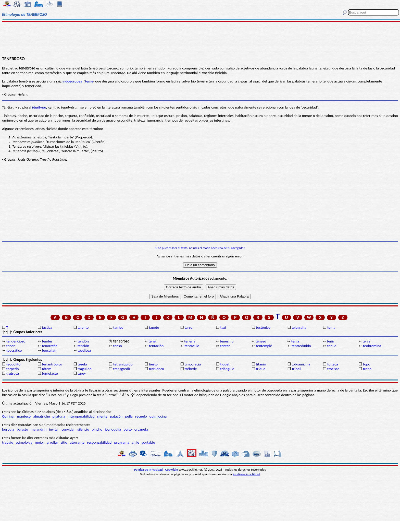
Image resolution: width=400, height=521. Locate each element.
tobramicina (301, 364)
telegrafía (299, 327)
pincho (97, 429)
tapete (154, 327)
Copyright (171, 469)
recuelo (141, 416)
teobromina (372, 346)
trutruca (12, 373)
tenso (117, 346)
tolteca (332, 364)
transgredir (121, 368)
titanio (261, 364)
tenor (10, 346)
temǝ (89, 81)
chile (135, 442)
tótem (46, 368)
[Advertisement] (200, 38)
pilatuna (59, 416)
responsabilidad (99, 442)
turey (82, 373)
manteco (24, 416)
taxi (223, 327)
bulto (128, 429)
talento (83, 327)
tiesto (153, 364)
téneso (261, 341)
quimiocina (158, 416)
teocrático (14, 350)
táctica (47, 327)
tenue (331, 346)
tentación (156, 346)
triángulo (227, 368)
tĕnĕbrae (39, 107)
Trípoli (296, 368)
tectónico (263, 327)
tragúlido (85, 368)
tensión (83, 346)
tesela (82, 364)
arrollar (52, 442)
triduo (260, 368)
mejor (39, 442)
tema (331, 327)
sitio (64, 442)
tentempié (264, 346)
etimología (24, 442)
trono (367, 368)
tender (47, 341)
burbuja (8, 429)
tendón (83, 341)
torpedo (12, 368)
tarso (188, 327)
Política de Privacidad (149, 469)
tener (152, 341)
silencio (83, 429)
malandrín (38, 429)
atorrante (77, 442)
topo (366, 364)
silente (102, 416)
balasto (22, 429)
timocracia (192, 364)
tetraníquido (123, 364)
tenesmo (226, 341)
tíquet (225, 364)
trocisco (333, 368)
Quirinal (8, 416)
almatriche (41, 416)
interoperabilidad (81, 416)
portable (148, 442)
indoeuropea (72, 81)
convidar (68, 429)
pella (128, 416)
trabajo (7, 442)
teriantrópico (52, 364)
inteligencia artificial (246, 474)
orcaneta (141, 429)
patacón (116, 416)
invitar (54, 429)
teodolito (13, 364)
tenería (189, 341)
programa (121, 442)
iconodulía (113, 429)
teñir (330, 341)
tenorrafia (49, 346)
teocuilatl (49, 350)
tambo (118, 327)
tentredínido (301, 346)
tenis (366, 341)
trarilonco (156, 368)
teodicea (84, 350)
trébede (190, 368)
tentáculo (191, 346)
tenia (295, 341)
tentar (225, 346)
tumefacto (50, 373)
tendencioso (15, 341)
